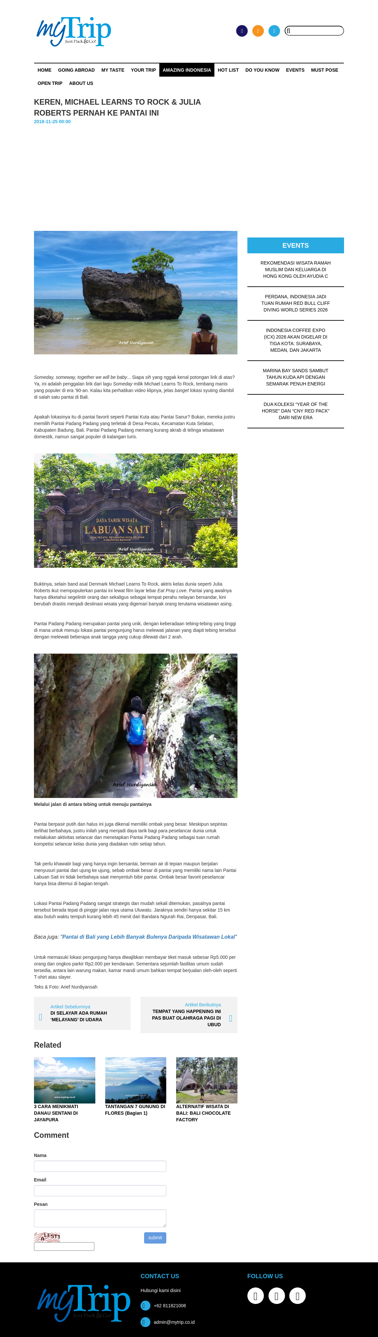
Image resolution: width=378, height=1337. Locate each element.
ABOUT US (81, 83)
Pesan (40, 1204)
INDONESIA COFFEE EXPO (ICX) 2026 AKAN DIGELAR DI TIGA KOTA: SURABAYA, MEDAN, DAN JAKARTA (295, 340)
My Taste (112, 70)
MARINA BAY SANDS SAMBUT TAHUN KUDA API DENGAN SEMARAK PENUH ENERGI (296, 377)
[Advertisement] (189, 174)
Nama (40, 1155)
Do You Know (262, 70)
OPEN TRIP (50, 83)
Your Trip (143, 70)
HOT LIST (228, 70)
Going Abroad (76, 70)
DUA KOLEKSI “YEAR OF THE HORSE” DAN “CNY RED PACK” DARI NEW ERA (296, 411)
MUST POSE (324, 70)
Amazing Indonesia (187, 70)
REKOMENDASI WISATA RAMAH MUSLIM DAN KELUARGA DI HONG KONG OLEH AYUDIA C (296, 269)
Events (295, 70)
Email (40, 1179)
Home (44, 70)
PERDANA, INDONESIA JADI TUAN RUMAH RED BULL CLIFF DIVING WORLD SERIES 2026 (295, 303)
